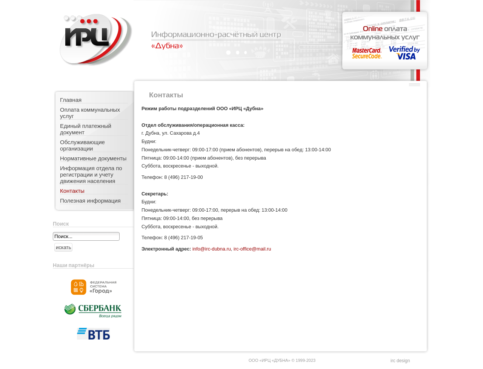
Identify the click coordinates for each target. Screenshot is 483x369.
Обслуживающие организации (82, 145)
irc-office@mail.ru (252, 249)
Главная (71, 100)
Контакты (72, 191)
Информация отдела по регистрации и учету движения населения (91, 174)
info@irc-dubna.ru (211, 249)
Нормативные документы (93, 158)
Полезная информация (90, 200)
